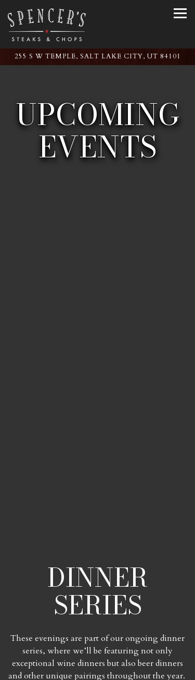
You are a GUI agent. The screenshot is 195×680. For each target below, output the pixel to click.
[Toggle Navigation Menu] (180, 13)
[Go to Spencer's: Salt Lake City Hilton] (97, 56)
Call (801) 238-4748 (97, 640)
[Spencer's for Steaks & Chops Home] (47, 24)
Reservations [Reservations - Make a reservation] (97, 667)
